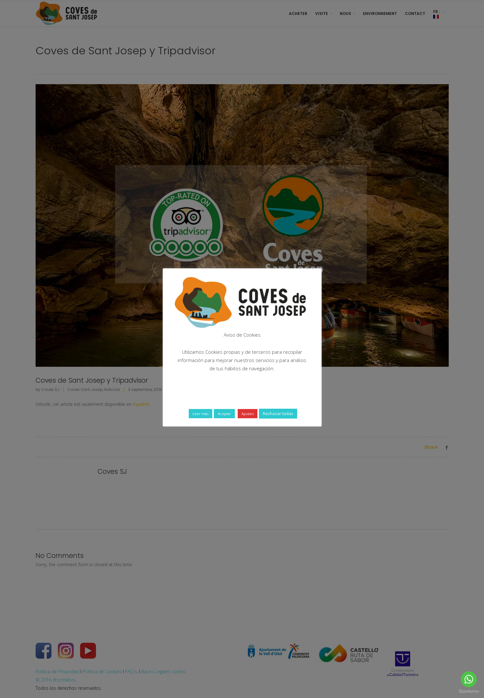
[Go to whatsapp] (469, 679)
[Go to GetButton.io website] (469, 691)
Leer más (200, 413)
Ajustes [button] (248, 413)
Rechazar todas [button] (278, 413)
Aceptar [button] (224, 413)
